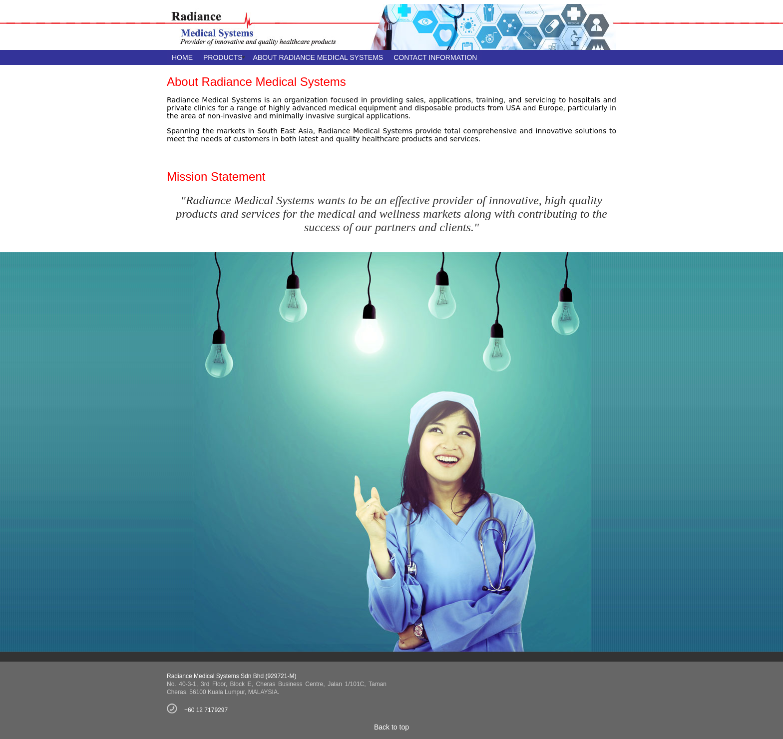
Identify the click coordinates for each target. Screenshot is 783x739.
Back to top (391, 727)
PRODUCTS (223, 57)
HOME (182, 57)
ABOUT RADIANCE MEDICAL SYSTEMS (318, 57)
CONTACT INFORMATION (435, 57)
